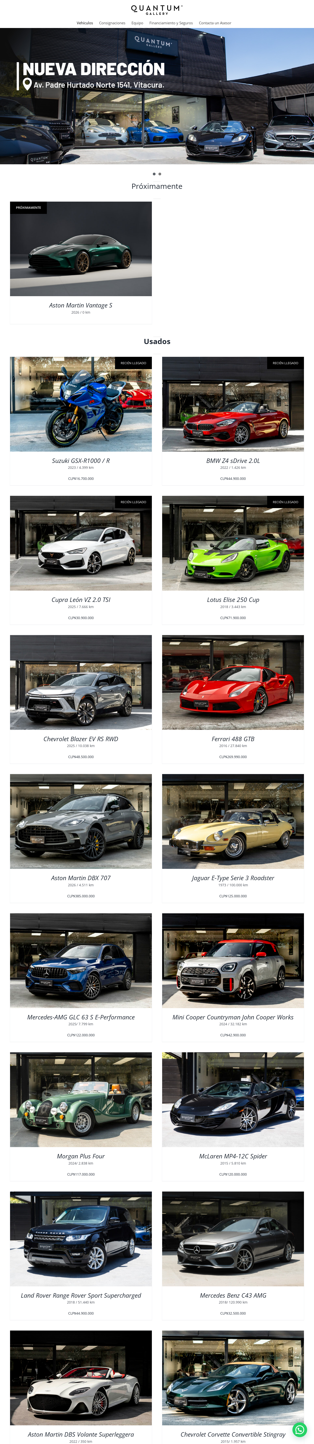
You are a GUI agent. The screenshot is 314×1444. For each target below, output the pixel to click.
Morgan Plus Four (81, 1156)
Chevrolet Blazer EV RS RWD (80, 739)
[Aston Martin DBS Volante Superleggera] (81, 1333)
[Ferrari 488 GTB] (233, 638)
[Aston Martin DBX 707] (81, 777)
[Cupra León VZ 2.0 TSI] (81, 543)
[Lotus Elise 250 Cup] (233, 543)
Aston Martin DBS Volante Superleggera (81, 1434)
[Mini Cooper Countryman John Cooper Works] (233, 916)
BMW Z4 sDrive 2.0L (233, 460)
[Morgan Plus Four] (81, 1055)
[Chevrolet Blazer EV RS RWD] (81, 638)
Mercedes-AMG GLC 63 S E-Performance (81, 1017)
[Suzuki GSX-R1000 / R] (81, 404)
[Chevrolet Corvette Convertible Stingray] (233, 1333)
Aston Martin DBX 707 (81, 878)
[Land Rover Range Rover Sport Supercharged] (81, 1194)
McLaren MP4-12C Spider (233, 1156)
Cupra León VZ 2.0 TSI (81, 599)
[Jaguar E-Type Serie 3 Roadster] (233, 777)
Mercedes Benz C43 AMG (233, 1295)
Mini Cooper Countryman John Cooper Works (233, 1017)
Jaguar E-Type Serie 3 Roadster (233, 878)
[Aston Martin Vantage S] (81, 249)
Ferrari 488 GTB (233, 739)
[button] (299, 1429)
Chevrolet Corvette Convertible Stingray (233, 1434)
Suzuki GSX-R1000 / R (81, 460)
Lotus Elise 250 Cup (233, 599)
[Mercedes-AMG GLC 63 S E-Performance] (81, 916)
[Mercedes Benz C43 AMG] (233, 1194)
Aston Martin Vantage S (80, 305)
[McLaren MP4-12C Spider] (233, 1055)
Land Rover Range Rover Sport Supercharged (81, 1295)
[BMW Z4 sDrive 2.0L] (233, 404)
